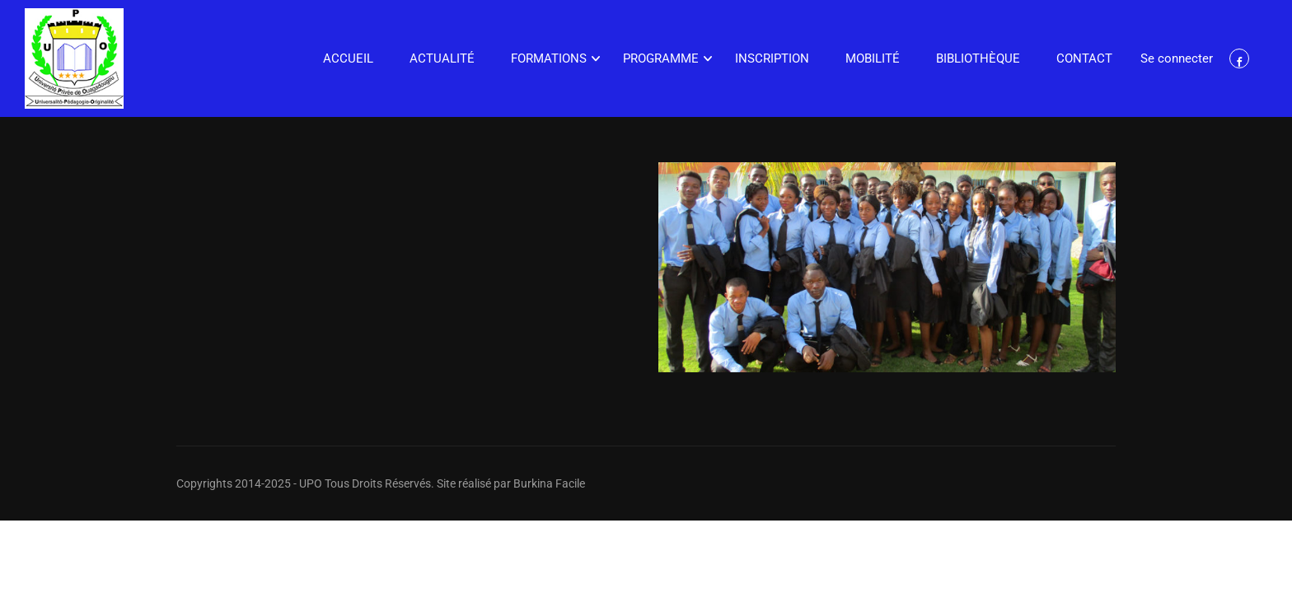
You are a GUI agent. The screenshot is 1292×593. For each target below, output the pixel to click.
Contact (1084, 58)
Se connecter (1176, 58)
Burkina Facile (549, 483)
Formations (549, 58)
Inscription (772, 58)
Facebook (1239, 58)
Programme (661, 58)
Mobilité (872, 58)
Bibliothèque (978, 58)
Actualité (442, 58)
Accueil (348, 58)
